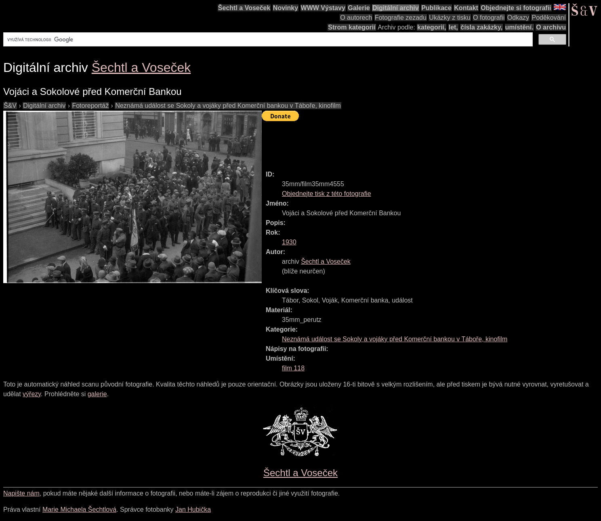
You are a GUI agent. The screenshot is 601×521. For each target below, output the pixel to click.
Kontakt (466, 7)
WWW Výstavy (323, 7)
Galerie (359, 7)
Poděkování (549, 17)
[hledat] (267, 39)
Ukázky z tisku (449, 17)
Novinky (285, 7)
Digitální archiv (395, 7)
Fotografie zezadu (401, 17)
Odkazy (518, 17)
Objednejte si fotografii (516, 7)
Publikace (436, 7)
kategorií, (431, 27)
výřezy (32, 394)
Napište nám (21, 493)
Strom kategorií (351, 27)
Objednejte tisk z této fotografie (326, 193)
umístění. (519, 27)
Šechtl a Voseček (244, 7)
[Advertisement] (409, 142)
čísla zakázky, (481, 27)
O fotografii (488, 17)
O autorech (356, 17)
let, (453, 27)
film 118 (293, 368)
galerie (97, 394)
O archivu (551, 27)
